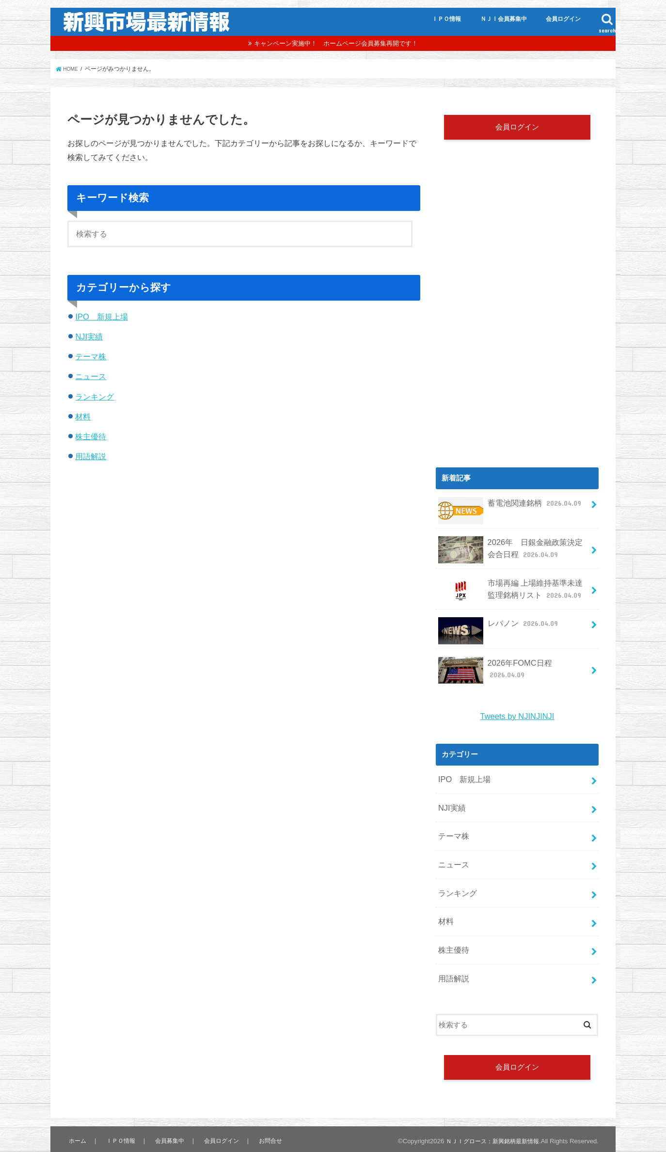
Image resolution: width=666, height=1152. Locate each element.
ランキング (94, 396)
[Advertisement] (517, 380)
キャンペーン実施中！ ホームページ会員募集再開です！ (336, 43)
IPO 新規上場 (101, 316)
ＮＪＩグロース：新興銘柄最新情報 (488, 1120)
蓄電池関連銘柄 (507, 511)
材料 (83, 416)
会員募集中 (166, 1120)
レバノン (496, 626)
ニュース (90, 376)
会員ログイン (563, 19)
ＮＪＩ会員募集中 (503, 19)
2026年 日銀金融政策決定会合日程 (510, 553)
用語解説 (90, 456)
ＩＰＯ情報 (446, 19)
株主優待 (90, 436)
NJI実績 (89, 336)
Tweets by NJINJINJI (517, 713)
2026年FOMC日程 (511, 664)
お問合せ (265, 1120)
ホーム (76, 1120)
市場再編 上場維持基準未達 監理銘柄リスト (512, 592)
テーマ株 (90, 356)
